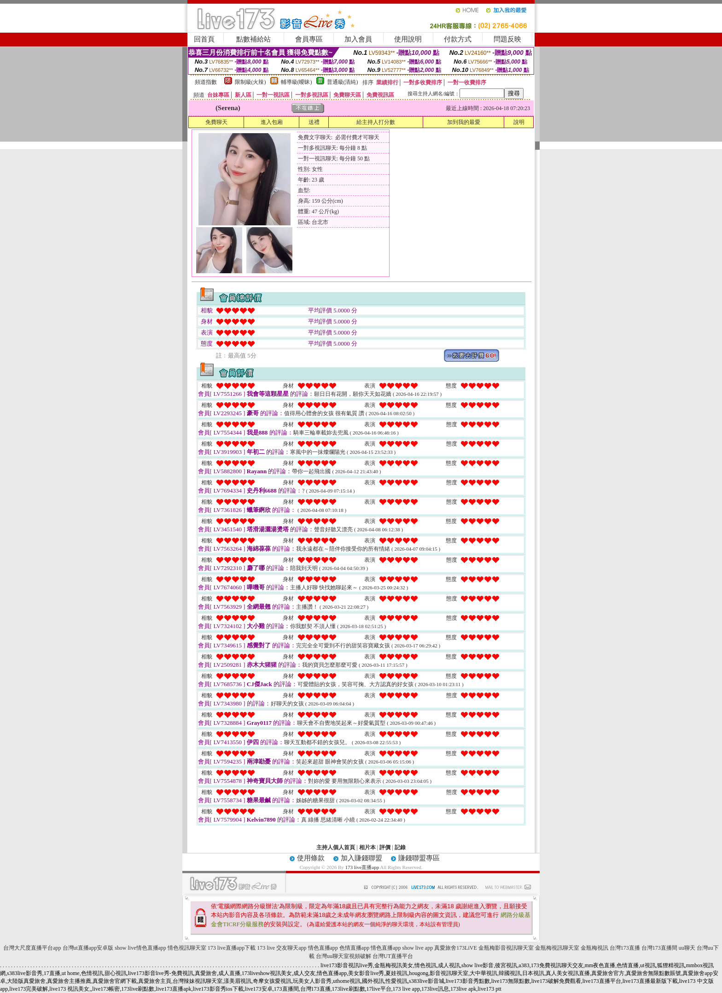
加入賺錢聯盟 (361, 858)
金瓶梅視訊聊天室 (557, 948)
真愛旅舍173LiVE (455, 948)
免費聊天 (216, 122)
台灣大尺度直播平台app (32, 948)
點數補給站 (253, 39)
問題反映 (507, 39)
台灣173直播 (625, 948)
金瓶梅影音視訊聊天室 (506, 948)
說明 (518, 122)
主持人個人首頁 (335, 847)
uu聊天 (687, 948)
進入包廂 (272, 122)
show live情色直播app (140, 948)
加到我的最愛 (463, 122)
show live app (417, 948)
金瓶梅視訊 (594, 948)
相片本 (367, 847)
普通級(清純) (342, 82)
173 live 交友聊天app (281, 948)
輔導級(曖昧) (296, 82)
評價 (384, 847)
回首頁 (204, 39)
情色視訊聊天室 (187, 948)
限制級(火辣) (250, 82)
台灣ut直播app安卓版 (88, 948)
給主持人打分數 (375, 122)
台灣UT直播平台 (393, 956)
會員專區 (309, 39)
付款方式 (458, 39)
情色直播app (323, 948)
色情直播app (354, 948)
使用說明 (408, 39)
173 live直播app (362, 867)
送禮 (314, 122)
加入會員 (358, 39)
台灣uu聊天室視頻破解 (343, 956)
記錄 (400, 847)
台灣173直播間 (659, 948)
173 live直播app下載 (232, 948)
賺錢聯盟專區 (419, 858)
